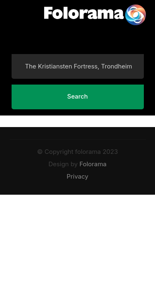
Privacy (77, 176)
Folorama (93, 164)
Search (77, 96)
